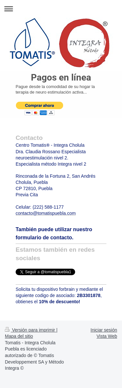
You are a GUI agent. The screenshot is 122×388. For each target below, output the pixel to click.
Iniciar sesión (103, 330)
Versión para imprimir (30, 330)
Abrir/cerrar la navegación (61, 9)
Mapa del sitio (19, 336)
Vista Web (107, 336)
